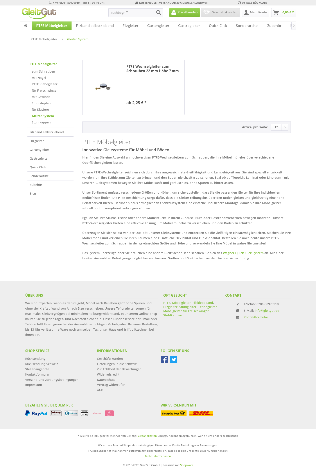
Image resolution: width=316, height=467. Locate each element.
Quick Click (38, 167)
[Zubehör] (274, 25)
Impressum (33, 385)
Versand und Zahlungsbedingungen (52, 380)
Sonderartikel (40, 176)
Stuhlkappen (41, 122)
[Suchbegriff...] (135, 12)
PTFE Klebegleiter (44, 84)
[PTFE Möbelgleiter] (52, 25)
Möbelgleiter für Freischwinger (186, 311)
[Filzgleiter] (130, 25)
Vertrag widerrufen (111, 385)
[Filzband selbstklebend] (95, 25)
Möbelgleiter (181, 303)
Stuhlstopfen (41, 103)
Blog (33, 193)
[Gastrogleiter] (189, 25)
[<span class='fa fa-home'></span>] (26, 25)
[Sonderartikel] (247, 25)
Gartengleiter (39, 150)
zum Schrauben (43, 71)
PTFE (166, 303)
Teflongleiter (207, 307)
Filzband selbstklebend (47, 132)
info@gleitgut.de (267, 310)
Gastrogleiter (39, 158)
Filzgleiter (37, 141)
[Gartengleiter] (158, 25)
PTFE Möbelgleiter (43, 64)
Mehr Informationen (158, 456)
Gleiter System (43, 116)
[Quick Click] (218, 25)
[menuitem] (135, 12)
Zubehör (36, 185)
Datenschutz (106, 380)
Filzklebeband (202, 303)
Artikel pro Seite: (255, 127)
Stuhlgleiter (187, 307)
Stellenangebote (37, 369)
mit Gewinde (41, 97)
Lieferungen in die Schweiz (117, 364)
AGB (100, 390)
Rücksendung (35, 358)
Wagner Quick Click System (243, 253)
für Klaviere (40, 109)
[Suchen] (158, 12)
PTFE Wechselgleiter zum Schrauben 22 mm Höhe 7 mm (152, 68)
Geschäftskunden (110, 358)
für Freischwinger (45, 90)
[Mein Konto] (255, 12)
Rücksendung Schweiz (41, 364)
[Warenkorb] (283, 12)
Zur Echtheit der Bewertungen (119, 369)
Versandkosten (147, 436)
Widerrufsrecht (108, 374)
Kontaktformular (256, 317)
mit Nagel (39, 78)
